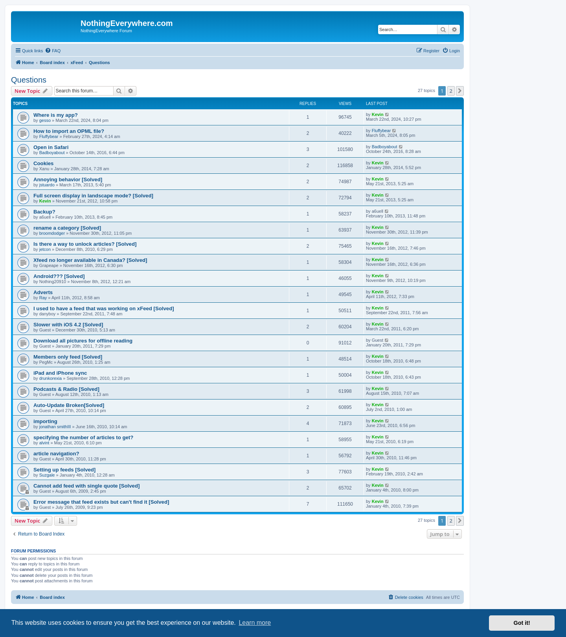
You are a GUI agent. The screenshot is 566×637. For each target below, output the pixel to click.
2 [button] (451, 90)
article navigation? (56, 454)
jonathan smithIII (55, 426)
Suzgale (47, 475)
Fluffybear (49, 136)
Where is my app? (55, 115)
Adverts (43, 292)
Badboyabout (52, 152)
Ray (43, 297)
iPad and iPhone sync (60, 373)
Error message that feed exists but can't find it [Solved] (101, 502)
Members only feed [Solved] (67, 357)
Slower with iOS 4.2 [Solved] (68, 325)
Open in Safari (50, 147)
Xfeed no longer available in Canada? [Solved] (90, 260)
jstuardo (47, 184)
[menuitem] (53, 50)
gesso (45, 120)
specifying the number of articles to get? (83, 437)
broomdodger (52, 233)
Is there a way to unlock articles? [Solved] (84, 244)
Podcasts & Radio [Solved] (66, 389)
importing (45, 421)
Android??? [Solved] (59, 276)
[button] (460, 91)
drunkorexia (50, 378)
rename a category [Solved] (67, 228)
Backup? (44, 212)
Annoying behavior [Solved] (67, 179)
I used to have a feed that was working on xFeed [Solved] (103, 308)
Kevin (378, 114)
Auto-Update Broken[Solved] (68, 405)
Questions (28, 79)
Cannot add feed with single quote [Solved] (86, 486)
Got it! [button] (522, 623)
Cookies (43, 163)
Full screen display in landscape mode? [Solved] (93, 196)
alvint (44, 442)
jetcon (45, 249)
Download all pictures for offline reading (82, 341)
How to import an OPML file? (68, 131)
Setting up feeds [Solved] (64, 470)
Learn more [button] (255, 622)
